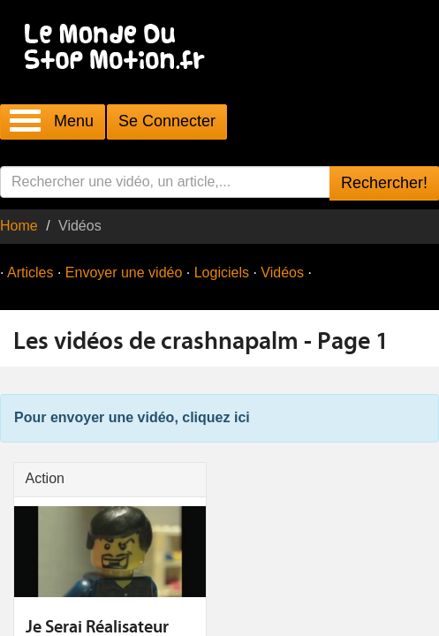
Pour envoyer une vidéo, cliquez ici (132, 417)
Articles (30, 272)
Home (19, 225)
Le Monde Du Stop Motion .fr (119, 48)
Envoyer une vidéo (124, 272)
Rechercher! (384, 183)
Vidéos (282, 272)
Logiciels (221, 272)
